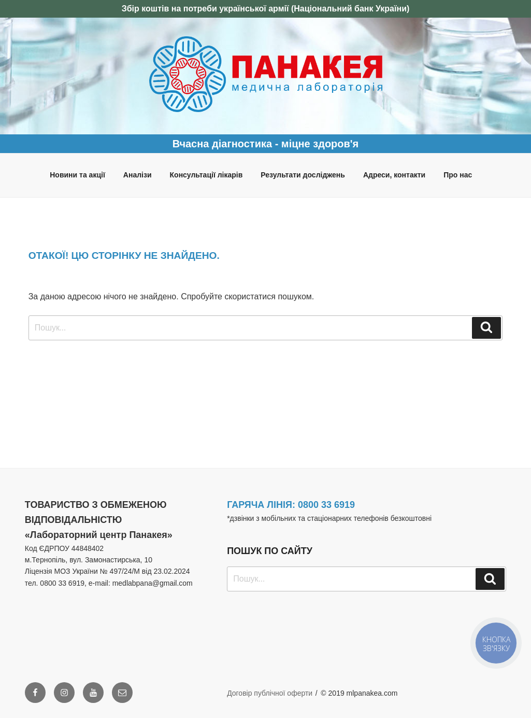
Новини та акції (77, 175)
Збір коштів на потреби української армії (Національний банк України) (266, 8)
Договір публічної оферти (269, 693)
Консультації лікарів (206, 175)
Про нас (457, 175)
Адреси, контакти (394, 175)
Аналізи (137, 175)
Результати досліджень (303, 175)
